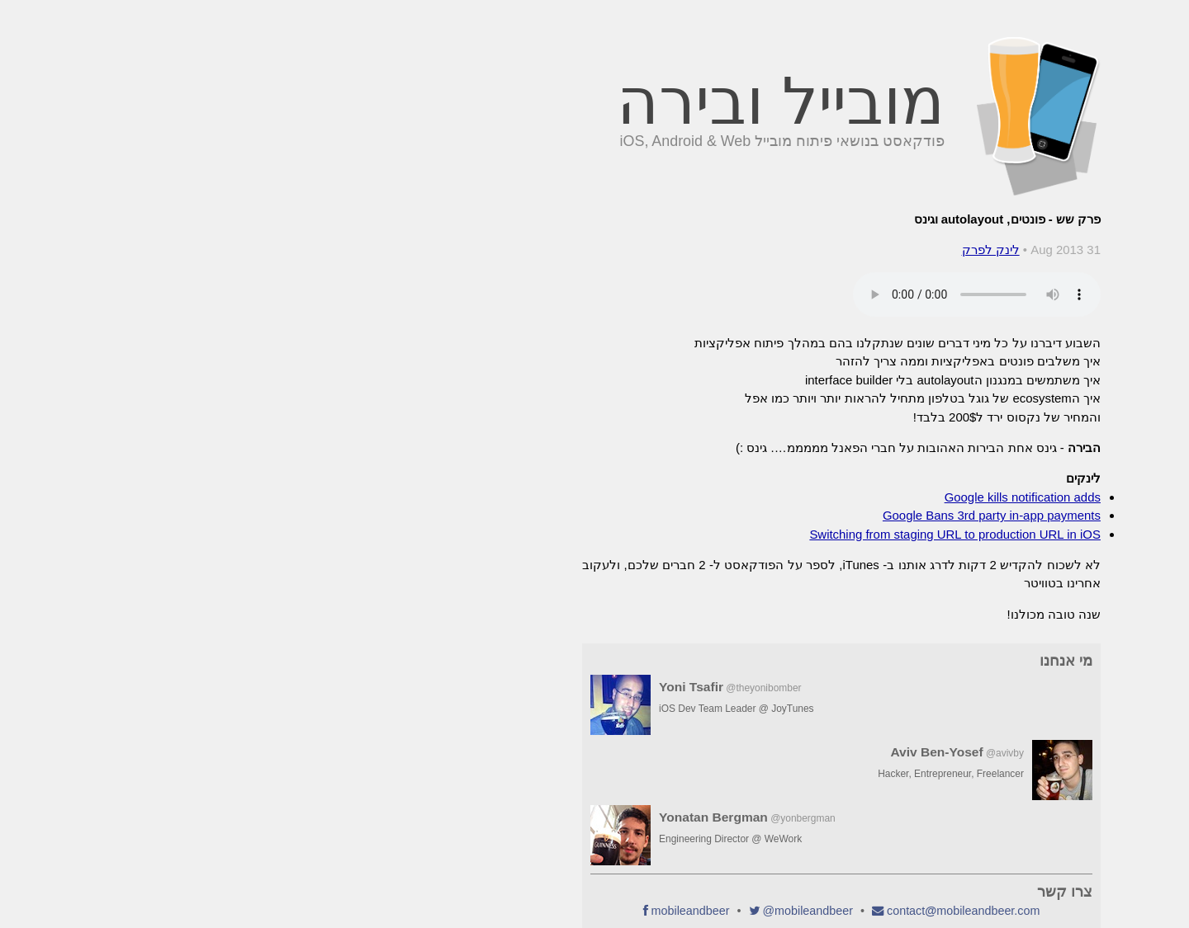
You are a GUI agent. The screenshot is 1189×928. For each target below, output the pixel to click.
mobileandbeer (444, 910)
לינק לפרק (744, 250)
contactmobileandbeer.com (716, 910)
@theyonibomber (516, 688)
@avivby (758, 753)
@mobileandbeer (561, 910)
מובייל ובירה (534, 101)
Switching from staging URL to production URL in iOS (708, 534)
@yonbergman (556, 818)
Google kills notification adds (776, 497)
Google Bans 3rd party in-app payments (745, 515)
